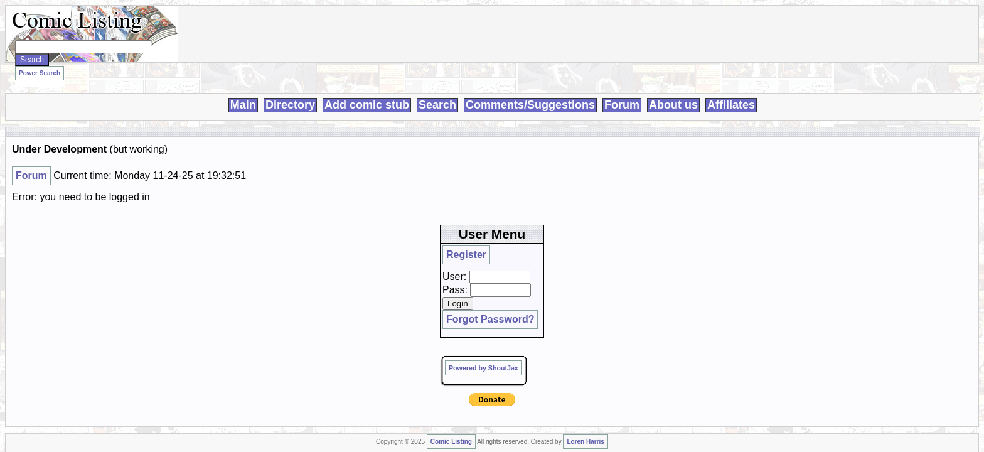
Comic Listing (266, 279)
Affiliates (731, 90)
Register (718, 149)
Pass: (713, 172)
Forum (621, 90)
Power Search (209, 69)
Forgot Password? (735, 196)
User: (713, 159)
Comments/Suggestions (530, 90)
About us (673, 90)
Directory (290, 90)
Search (437, 90)
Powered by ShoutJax (742, 225)
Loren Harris (392, 279)
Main (243, 90)
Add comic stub (366, 90)
